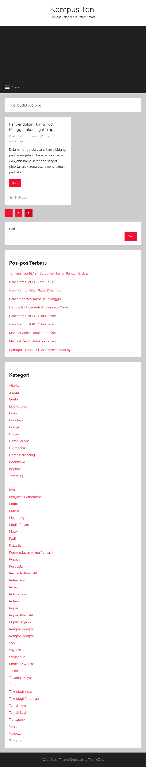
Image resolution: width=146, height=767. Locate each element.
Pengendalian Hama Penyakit (31, 552)
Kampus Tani (73, 9)
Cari (12, 229)
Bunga (14, 427)
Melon (14, 531)
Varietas (15, 733)
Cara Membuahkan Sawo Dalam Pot (36, 290)
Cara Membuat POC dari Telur (31, 282)
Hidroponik (17, 448)
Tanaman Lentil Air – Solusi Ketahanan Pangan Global (48, 273)
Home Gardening (22, 455)
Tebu (12, 685)
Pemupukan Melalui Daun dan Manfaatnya (40, 350)
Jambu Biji (16, 476)
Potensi (14, 601)
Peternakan (17, 580)
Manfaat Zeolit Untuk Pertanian (32, 333)
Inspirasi (15, 469)
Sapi (12, 643)
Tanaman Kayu (20, 678)
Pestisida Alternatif (23, 573)
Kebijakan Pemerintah (25, 497)
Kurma (14, 511)
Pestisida (16, 566)
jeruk (13, 490)
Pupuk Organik (20, 622)
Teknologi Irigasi (21, 691)
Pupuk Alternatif (21, 615)
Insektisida (17, 462)
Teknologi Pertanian (24, 699)
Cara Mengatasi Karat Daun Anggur (35, 299)
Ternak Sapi (17, 712)
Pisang (14, 587)
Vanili (13, 726)
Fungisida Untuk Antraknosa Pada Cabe (38, 307)
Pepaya (14, 559)
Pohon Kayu (18, 594)
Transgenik (17, 719)
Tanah (13, 671)
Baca (15, 183)
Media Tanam (19, 525)
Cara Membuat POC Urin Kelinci (32, 316)
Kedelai (14, 504)
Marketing (16, 518)
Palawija (15, 545)
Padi (12, 538)
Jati (11, 483)
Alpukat (15, 385)
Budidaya (20, 197)
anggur (14, 392)
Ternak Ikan (17, 705)
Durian (14, 434)
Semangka (17, 657)
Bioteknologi (18, 406)
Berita (13, 399)
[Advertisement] (73, 52)
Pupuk (14, 608)
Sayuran (15, 650)
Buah (13, 413)
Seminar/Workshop (23, 664)
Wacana (15, 740)
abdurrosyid (17, 141)
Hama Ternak (19, 441)
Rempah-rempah (22, 629)
